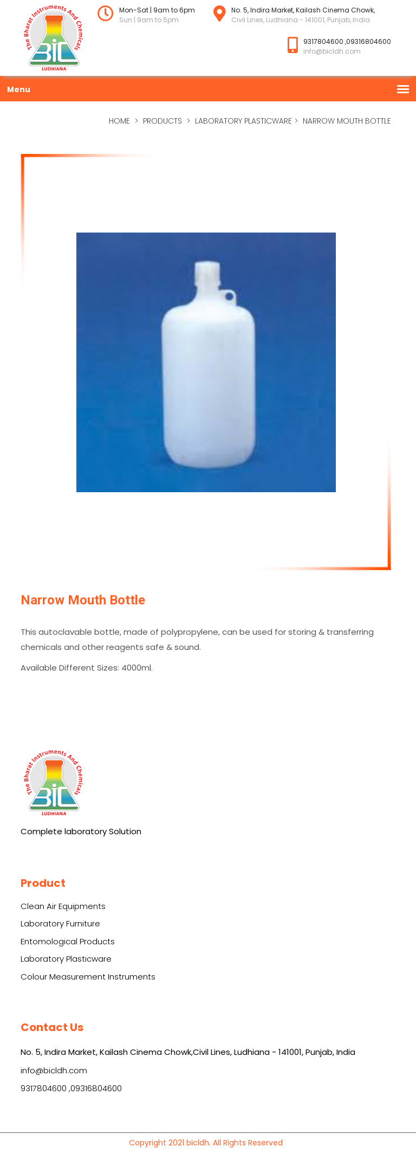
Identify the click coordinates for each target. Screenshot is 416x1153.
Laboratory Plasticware (243, 120)
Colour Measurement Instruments (88, 976)
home (119, 120)
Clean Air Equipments (63, 906)
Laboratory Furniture (60, 923)
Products (162, 120)
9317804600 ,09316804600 (71, 1088)
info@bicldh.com (54, 1070)
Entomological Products (68, 941)
